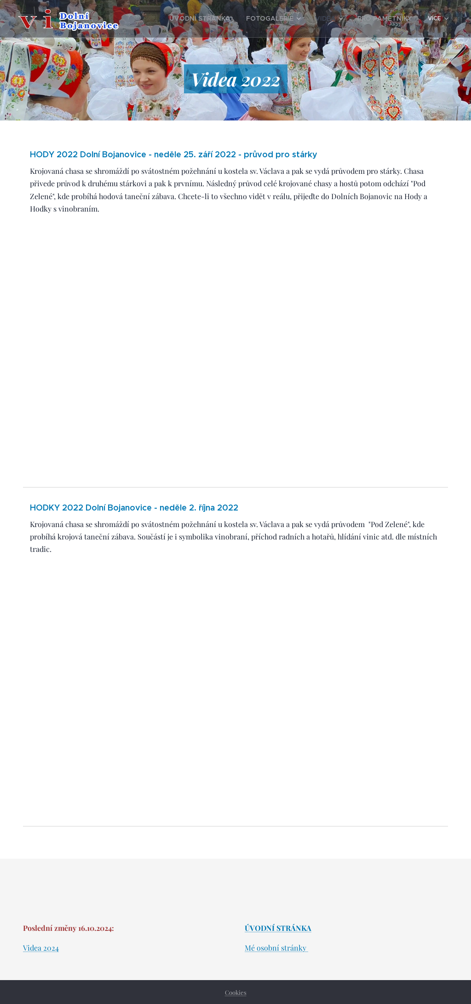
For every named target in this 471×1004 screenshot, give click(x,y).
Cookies (236, 992)
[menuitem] (221, 18)
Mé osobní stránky (276, 947)
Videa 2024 (41, 947)
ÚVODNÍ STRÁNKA (278, 928)
